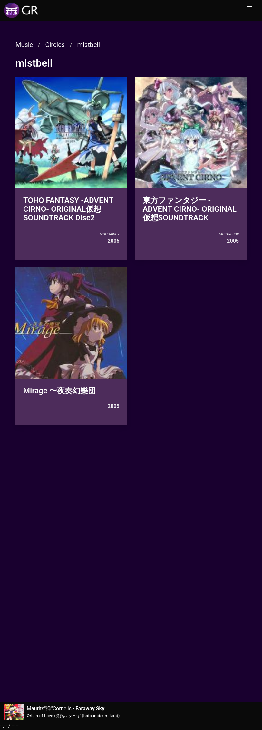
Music (24, 45)
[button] (249, 8)
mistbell (88, 45)
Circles (55, 45)
